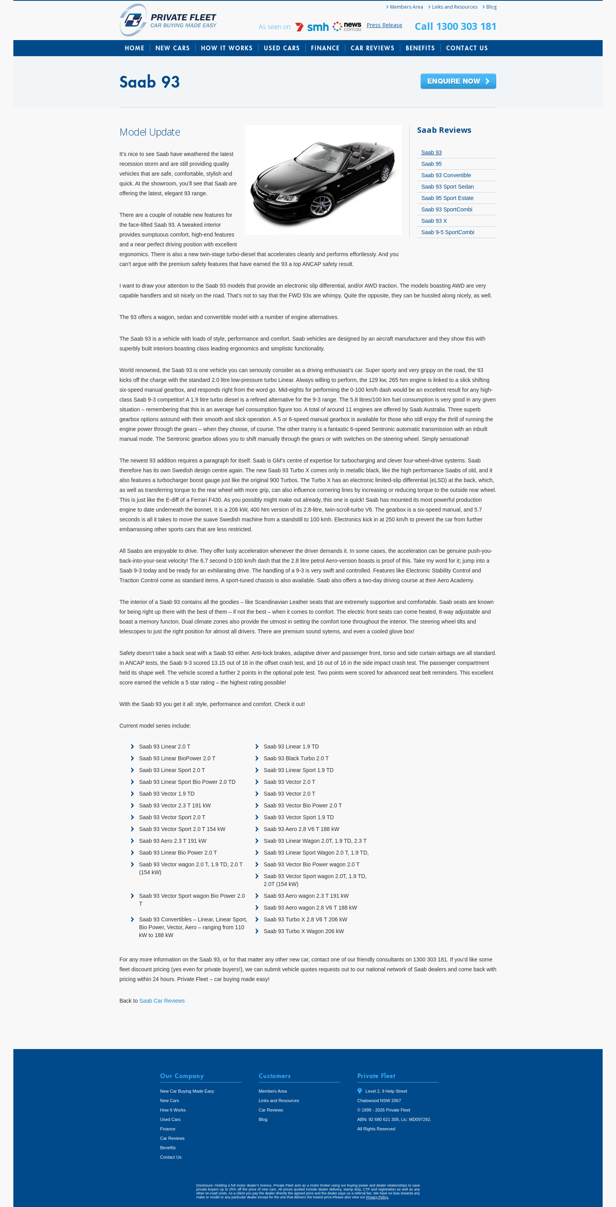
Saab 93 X (434, 221)
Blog (491, 7)
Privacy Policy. (377, 1197)
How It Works (227, 48)
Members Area (406, 7)
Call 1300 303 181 (456, 26)
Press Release (384, 25)
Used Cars (282, 48)
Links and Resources (454, 7)
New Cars (173, 48)
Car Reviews (373, 48)
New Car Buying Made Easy (187, 1091)
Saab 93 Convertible (446, 175)
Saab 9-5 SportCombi (447, 232)
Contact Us (467, 48)
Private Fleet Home (168, 20)
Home (135, 48)
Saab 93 (431, 152)
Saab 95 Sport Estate (447, 198)
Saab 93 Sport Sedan (447, 186)
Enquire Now (458, 81)
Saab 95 (431, 164)
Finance (325, 48)
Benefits (420, 48)
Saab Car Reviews (162, 1001)
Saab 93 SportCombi (446, 209)
